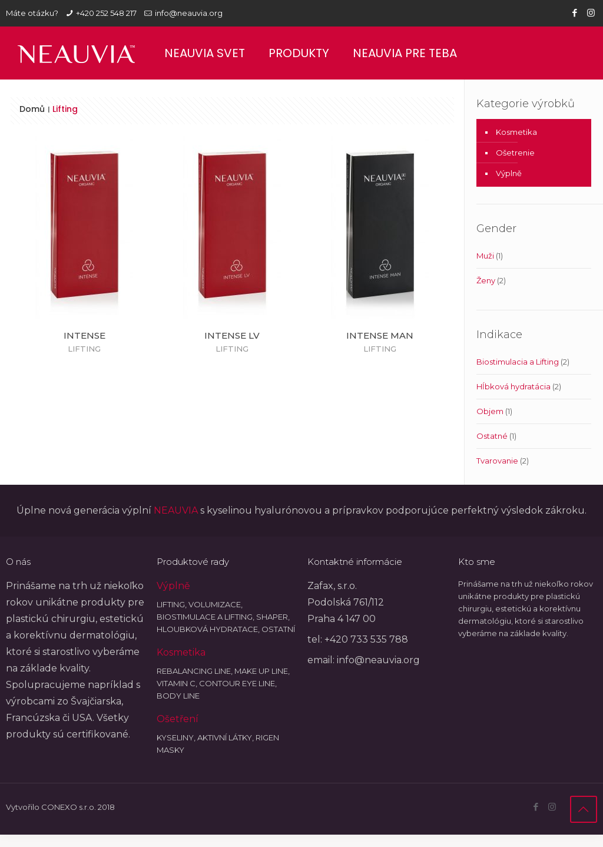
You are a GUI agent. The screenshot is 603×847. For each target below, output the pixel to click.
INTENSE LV (232, 335)
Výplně (509, 173)
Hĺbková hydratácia (513, 386)
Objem (489, 411)
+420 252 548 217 (106, 13)
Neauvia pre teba (405, 53)
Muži (485, 255)
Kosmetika (516, 132)
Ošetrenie (515, 152)
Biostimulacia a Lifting (517, 361)
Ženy (485, 280)
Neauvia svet (204, 53)
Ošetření (177, 718)
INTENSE (84, 335)
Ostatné (492, 436)
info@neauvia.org (189, 13)
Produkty (299, 53)
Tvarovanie (497, 460)
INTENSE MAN (379, 335)
